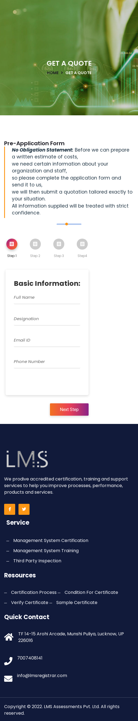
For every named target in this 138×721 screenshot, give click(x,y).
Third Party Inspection (37, 561)
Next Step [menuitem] (69, 409)
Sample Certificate (76, 602)
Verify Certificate (29, 602)
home (53, 73)
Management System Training (46, 550)
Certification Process (34, 592)
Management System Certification (50, 540)
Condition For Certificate (91, 592)
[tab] (11, 250)
